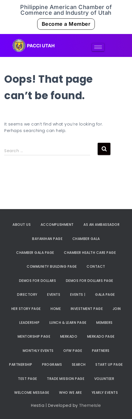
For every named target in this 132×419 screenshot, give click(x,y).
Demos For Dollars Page (89, 280)
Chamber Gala (86, 238)
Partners (101, 350)
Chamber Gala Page (35, 252)
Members (104, 322)
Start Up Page (109, 364)
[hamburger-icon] (98, 47)
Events (53, 294)
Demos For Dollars (37, 280)
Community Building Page (52, 266)
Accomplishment (57, 224)
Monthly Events (38, 350)
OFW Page (72, 350)
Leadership (29, 322)
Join (117, 308)
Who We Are (70, 392)
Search (79, 364)
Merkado (68, 336)
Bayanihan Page (47, 238)
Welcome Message (31, 392)
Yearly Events (105, 392)
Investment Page (87, 308)
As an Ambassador (101, 224)
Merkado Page (101, 336)
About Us (21, 224)
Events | (77, 294)
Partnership (20, 364)
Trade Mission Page (65, 378)
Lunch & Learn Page (68, 322)
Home (56, 308)
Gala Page (105, 294)
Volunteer (104, 378)
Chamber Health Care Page (90, 252)
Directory (27, 294)
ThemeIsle (90, 405)
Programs (52, 364)
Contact (96, 266)
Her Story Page (26, 308)
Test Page (27, 378)
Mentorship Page (34, 336)
